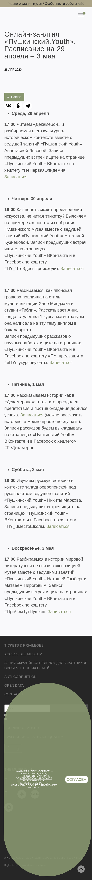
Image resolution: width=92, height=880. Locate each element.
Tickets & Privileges (24, 645)
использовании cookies (36, 778)
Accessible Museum (23, 654)
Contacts (13, 694)
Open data (14, 685)
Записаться (16, 176)
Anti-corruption (20, 677)
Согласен (76, 779)
